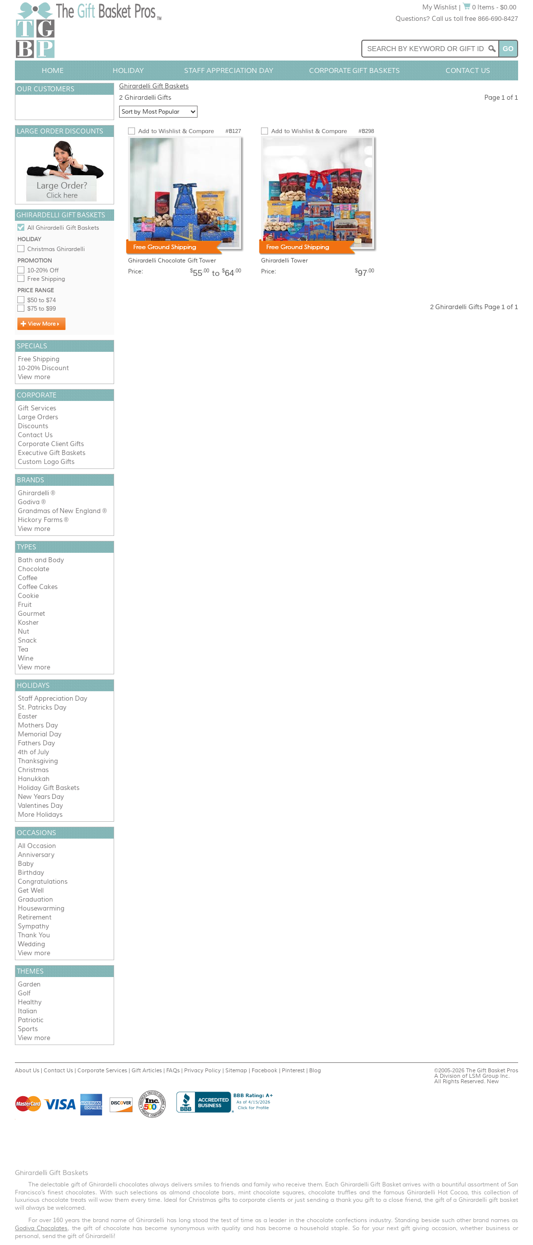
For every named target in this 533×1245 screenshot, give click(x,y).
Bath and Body (41, 560)
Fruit (25, 604)
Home (53, 70)
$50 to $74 (41, 300)
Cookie (28, 595)
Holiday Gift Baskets (48, 787)
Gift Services (37, 408)
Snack (27, 640)
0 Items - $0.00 (490, 7)
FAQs (173, 1070)
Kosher (28, 622)
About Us (27, 1070)
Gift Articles (147, 1070)
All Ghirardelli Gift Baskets (63, 227)
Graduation (35, 899)
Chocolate (33, 569)
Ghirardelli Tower (284, 260)
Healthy (30, 1002)
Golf (24, 993)
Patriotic (31, 1020)
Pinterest (293, 1070)
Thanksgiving (38, 761)
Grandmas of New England (59, 511)
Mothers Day (38, 725)
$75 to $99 (41, 308)
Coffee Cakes (38, 586)
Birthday (31, 872)
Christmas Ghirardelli (56, 249)
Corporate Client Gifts (51, 444)
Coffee (27, 578)
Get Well (31, 890)
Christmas (33, 770)
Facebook (264, 1070)
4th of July (33, 752)
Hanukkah (34, 779)
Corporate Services (102, 1070)
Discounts (33, 426)
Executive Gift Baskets (51, 453)
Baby (26, 863)
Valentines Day (40, 805)
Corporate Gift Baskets (354, 70)
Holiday (128, 70)
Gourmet (31, 613)
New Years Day (41, 796)
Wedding (31, 944)
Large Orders (38, 417)
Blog (315, 1070)
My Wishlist (440, 7)
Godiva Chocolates (41, 1228)
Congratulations (42, 881)
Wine (25, 658)
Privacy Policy (202, 1070)
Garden (29, 984)
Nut (23, 631)
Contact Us (468, 70)
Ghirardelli (33, 493)
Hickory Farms (40, 520)
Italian (27, 1011)
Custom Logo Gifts (46, 461)
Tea (23, 649)
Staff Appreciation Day (229, 70)
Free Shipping (46, 278)
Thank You (34, 935)
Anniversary (36, 854)
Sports (28, 1029)
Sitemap (236, 1070)
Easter (27, 716)
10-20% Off (43, 270)
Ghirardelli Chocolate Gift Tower (172, 260)
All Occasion (37, 846)
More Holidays (40, 814)
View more (34, 377)
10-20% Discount (43, 368)
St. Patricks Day (42, 707)
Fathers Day (36, 743)
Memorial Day (40, 734)
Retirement (35, 917)
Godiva (29, 502)
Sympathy (33, 926)
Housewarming (41, 908)
